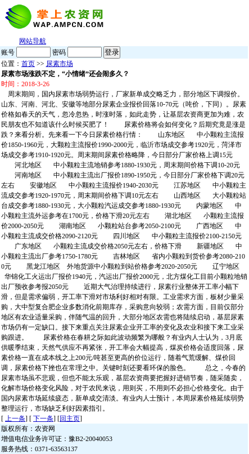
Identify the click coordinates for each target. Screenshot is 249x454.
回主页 (70, 418)
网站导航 (32, 41)
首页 (28, 64)
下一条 (43, 418)
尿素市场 (59, 64)
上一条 (15, 418)
